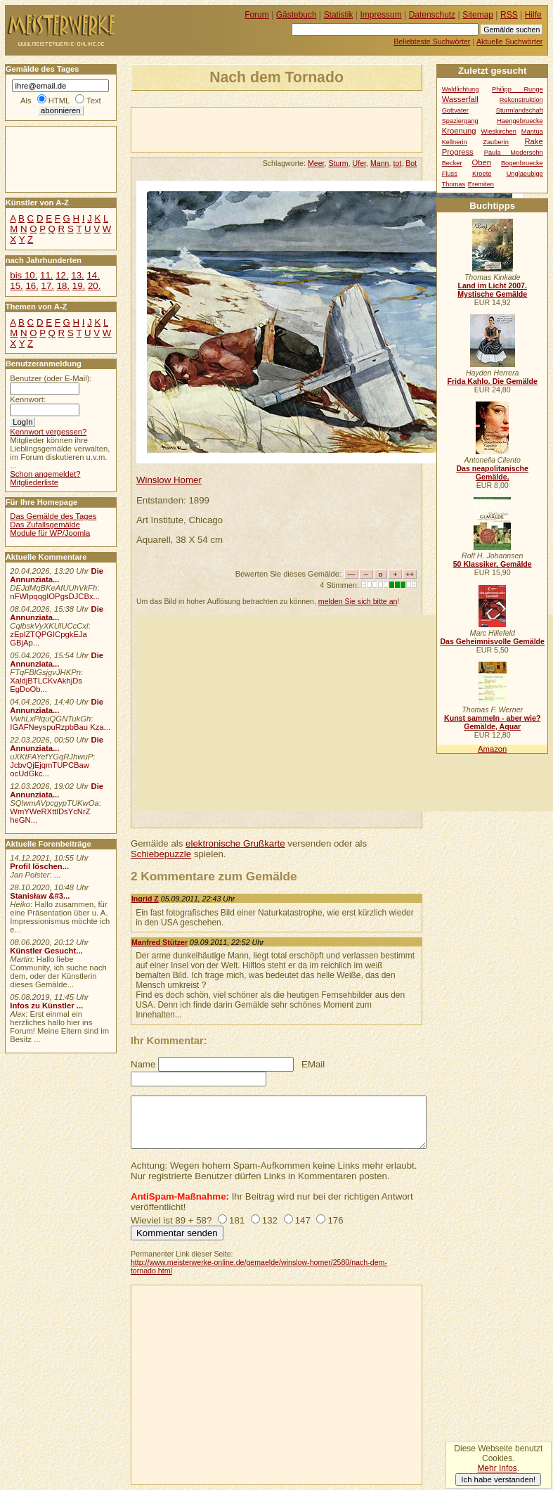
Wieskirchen (498, 131)
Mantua (532, 131)
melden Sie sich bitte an (358, 601)
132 (270, 1220)
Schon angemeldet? (45, 474)
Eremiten (481, 184)
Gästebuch (296, 15)
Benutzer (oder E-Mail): (50, 378)
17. (47, 286)
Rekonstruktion (521, 99)
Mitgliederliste (34, 482)
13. (77, 275)
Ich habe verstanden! (498, 1479)
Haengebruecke (520, 120)
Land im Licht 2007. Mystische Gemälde (492, 289)
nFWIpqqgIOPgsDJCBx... (55, 596)
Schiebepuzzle (161, 854)
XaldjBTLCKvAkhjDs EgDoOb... (46, 684)
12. (62, 275)
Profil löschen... (39, 866)
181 (237, 1220)
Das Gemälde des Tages (53, 516)
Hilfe (533, 15)
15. (16, 286)
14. (92, 275)
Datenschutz (432, 15)
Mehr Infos (496, 1468)
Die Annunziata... (56, 575)
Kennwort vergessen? (48, 432)
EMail (313, 1064)
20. (94, 286)
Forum (257, 15)
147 (303, 1220)
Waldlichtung (460, 89)
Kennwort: (28, 399)
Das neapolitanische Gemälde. (492, 472)
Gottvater (455, 110)
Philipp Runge (517, 89)
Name (143, 1064)
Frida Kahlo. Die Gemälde (492, 381)
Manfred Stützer (159, 942)
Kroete (481, 173)
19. (78, 286)
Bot (411, 163)
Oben (481, 162)
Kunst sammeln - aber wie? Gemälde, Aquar (492, 722)
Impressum (381, 15)
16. (31, 286)
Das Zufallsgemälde (45, 524)
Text (93, 100)
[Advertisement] (295, 129)
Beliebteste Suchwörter (431, 41)
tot (397, 163)
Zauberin (496, 142)
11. (46, 275)
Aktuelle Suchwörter (509, 41)
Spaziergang (460, 120)
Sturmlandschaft (519, 110)
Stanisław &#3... (40, 896)
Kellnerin (454, 142)
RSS (509, 15)
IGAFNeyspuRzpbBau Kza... (60, 727)
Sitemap (477, 15)
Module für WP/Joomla (50, 533)
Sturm (338, 163)
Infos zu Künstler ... (46, 1005)
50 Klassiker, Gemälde (492, 564)
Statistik (338, 15)
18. (63, 286)
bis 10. (23, 275)
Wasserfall (460, 99)
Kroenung (459, 131)
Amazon (492, 749)
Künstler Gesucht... (46, 950)
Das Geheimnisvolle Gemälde (492, 641)
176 (335, 1220)
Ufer (359, 163)
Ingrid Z (145, 898)
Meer (316, 163)
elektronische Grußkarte (235, 843)
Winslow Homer (169, 480)
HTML (59, 100)
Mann (379, 163)
